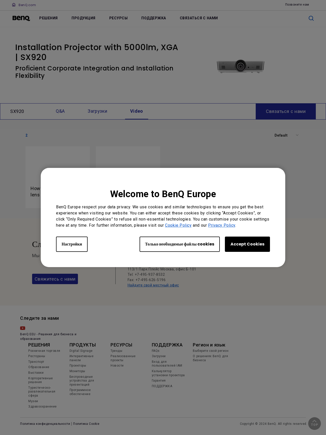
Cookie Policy (178, 225)
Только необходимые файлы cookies (179, 244)
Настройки (72, 244)
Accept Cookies (247, 244)
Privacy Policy (221, 225)
